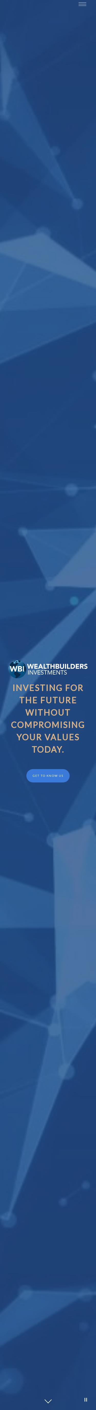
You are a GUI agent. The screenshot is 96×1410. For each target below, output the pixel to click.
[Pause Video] (86, 1400)
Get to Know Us (48, 775)
